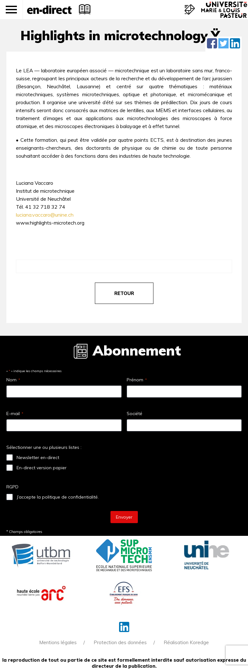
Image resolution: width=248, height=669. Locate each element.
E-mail (14, 413)
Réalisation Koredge (186, 642)
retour (124, 293)
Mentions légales (58, 642)
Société (134, 413)
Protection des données (120, 642)
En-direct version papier (42, 468)
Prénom (137, 380)
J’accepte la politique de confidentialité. (58, 497)
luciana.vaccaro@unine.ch (45, 215)
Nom (13, 380)
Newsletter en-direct (38, 457)
